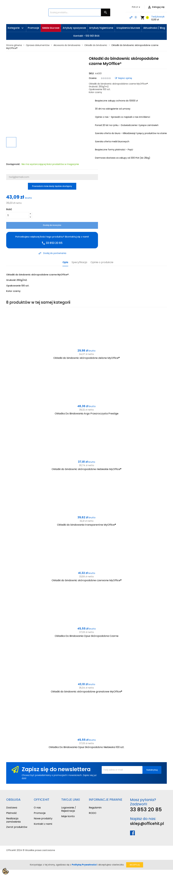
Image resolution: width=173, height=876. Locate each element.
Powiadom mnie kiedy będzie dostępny (52, 186)
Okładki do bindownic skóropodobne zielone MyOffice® (86, 358)
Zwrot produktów (16, 827)
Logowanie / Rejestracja (68, 809)
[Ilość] (17, 215)
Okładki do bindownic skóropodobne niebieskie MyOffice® (86, 469)
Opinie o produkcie (102, 262)
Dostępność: (13, 164)
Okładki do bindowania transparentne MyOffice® (86, 525)
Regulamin (95, 807)
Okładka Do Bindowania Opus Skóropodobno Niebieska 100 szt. (86, 747)
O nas (37, 807)
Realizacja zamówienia (13, 820)
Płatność (11, 813)
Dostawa (11, 807)
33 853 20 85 (146, 809)
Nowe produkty (43, 818)
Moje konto (68, 816)
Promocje (40, 813)
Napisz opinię (123, 78)
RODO (92, 813)
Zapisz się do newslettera (56, 769)
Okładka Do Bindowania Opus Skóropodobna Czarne (86, 636)
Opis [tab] (65, 262)
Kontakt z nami (43, 824)
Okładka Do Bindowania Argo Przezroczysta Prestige (86, 413)
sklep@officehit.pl (147, 823)
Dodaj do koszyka (52, 225)
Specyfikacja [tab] (79, 262)
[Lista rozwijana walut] (136, 7)
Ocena (92, 78)
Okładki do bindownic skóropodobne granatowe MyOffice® (86, 691)
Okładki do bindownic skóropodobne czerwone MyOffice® (87, 580)
